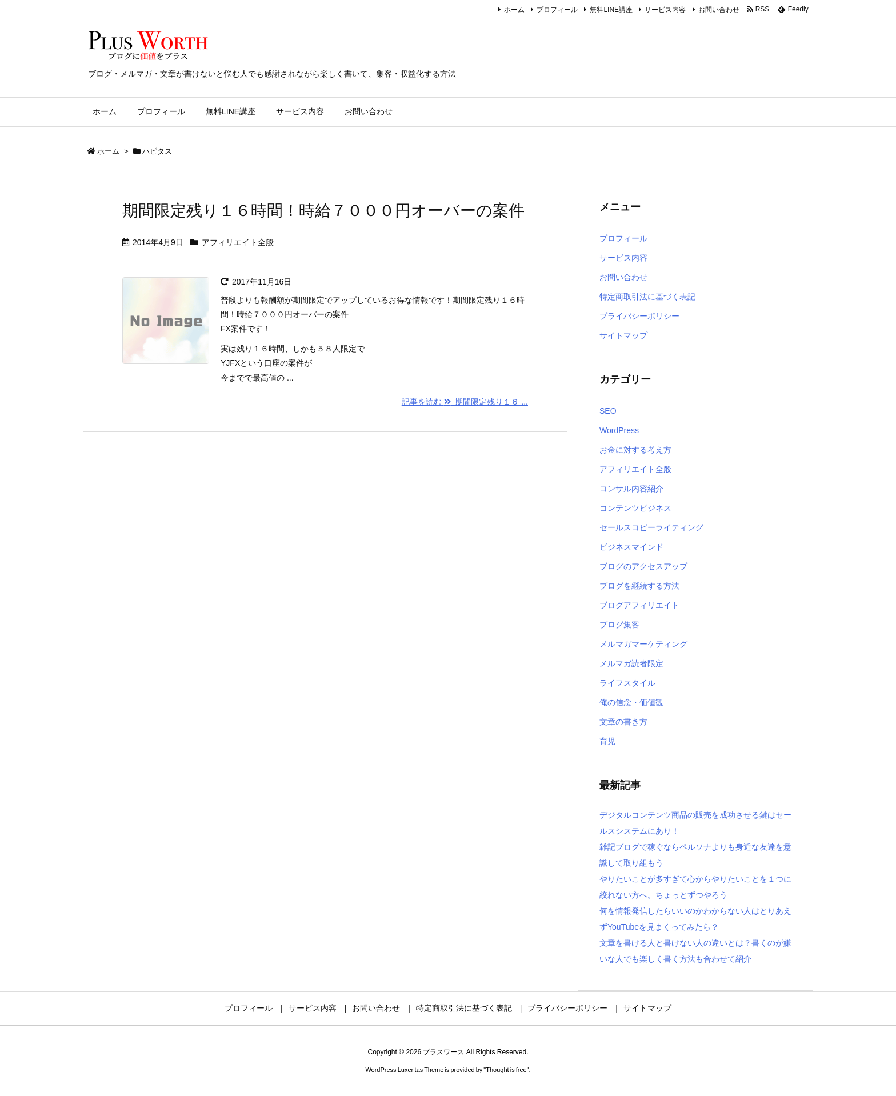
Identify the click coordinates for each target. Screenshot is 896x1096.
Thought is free (506, 1069)
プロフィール (557, 10)
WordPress (619, 430)
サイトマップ (623, 335)
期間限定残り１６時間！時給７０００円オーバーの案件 (323, 210)
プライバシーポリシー (639, 316)
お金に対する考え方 (635, 449)
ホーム (514, 10)
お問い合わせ (718, 10)
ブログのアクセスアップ (643, 566)
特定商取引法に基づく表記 (647, 296)
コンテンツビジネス (635, 508)
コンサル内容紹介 (631, 488)
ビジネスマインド (631, 546)
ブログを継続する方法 (639, 585)
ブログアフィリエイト (639, 605)
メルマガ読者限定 (631, 663)
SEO (608, 410)
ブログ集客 (619, 624)
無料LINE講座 (611, 10)
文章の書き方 (623, 721)
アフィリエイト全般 (238, 242)
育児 (607, 741)
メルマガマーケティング (643, 644)
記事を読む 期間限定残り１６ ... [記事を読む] (465, 401)
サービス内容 (665, 10)
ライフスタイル (627, 682)
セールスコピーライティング (651, 527)
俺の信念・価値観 (631, 702)
